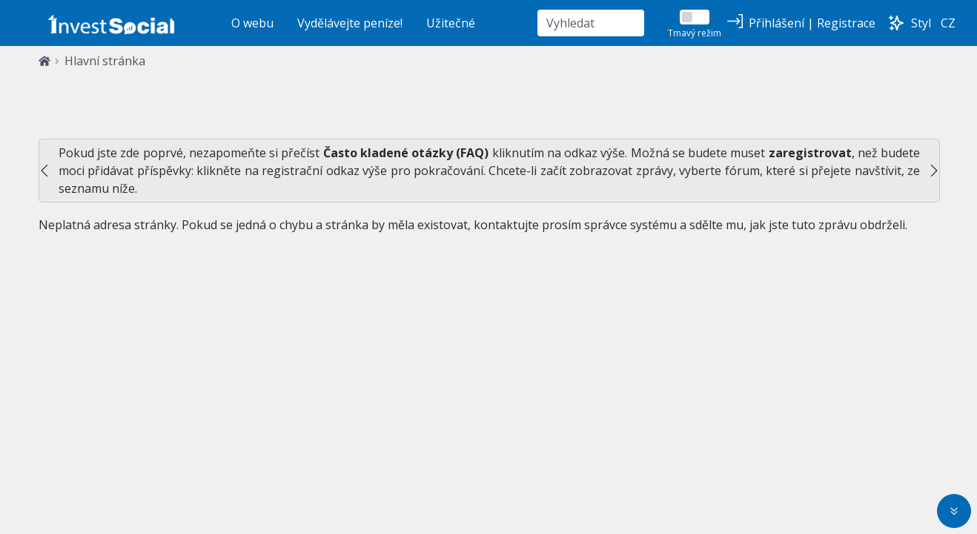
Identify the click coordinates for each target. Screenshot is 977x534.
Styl (921, 23)
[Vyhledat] (590, 23)
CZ (948, 23)
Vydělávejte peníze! (350, 23)
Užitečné (450, 23)
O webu (252, 23)
